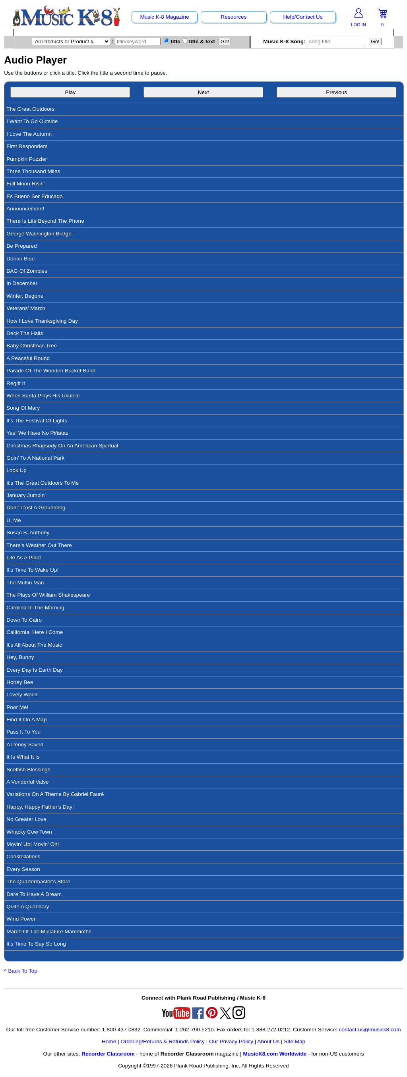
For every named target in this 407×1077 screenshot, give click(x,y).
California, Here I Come (34, 632)
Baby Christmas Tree (31, 346)
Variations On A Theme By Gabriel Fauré (55, 794)
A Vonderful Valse (27, 782)
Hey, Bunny (20, 657)
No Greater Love (26, 819)
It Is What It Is (22, 757)
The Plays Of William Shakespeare (48, 595)
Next (203, 92)
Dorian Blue (20, 259)
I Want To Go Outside (32, 121)
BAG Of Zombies (26, 271)
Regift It (15, 383)
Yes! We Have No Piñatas (37, 433)
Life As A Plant (23, 558)
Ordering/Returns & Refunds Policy (162, 1041)
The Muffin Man (25, 583)
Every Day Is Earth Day (34, 670)
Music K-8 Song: (315, 41)
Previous (336, 92)
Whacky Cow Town (29, 832)
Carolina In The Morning (35, 608)
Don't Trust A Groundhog (35, 508)
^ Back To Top (20, 971)
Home (109, 1041)
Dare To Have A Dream (34, 894)
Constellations (23, 856)
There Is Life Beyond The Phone (45, 221)
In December (21, 283)
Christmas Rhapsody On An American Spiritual (62, 446)
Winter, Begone (24, 296)
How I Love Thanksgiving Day (42, 321)
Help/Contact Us (302, 17)
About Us (268, 1041)
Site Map (294, 1041)
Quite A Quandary (27, 906)
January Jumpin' (26, 495)
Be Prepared (21, 246)
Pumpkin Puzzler (26, 159)
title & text (198, 41)
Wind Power (20, 919)
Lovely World (21, 694)
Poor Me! (17, 707)
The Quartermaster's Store (38, 881)
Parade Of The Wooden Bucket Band (50, 371)
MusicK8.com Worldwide (274, 1054)
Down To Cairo (24, 620)
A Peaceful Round (28, 358)
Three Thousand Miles (33, 171)
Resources (233, 17)
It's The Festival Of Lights (36, 421)
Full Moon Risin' (25, 184)
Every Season (23, 869)
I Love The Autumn (29, 134)
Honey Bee (19, 682)
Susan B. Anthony (27, 533)
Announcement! (25, 209)
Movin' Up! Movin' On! (32, 844)
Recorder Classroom (108, 1054)
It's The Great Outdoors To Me (42, 483)
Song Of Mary (23, 408)
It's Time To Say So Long (36, 944)
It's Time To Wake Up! (32, 570)
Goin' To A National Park (35, 458)
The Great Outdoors (30, 109)
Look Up (16, 470)
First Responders (27, 146)
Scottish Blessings (28, 770)
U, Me (13, 520)
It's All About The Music (34, 645)
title (172, 41)
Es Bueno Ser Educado (34, 196)
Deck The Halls (24, 333)
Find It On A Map (26, 719)
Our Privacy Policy (231, 1041)
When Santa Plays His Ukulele (42, 396)
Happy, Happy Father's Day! (40, 807)
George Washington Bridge (38, 234)
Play (70, 92)
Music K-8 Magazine (164, 17)
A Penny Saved (24, 745)
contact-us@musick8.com (370, 1030)
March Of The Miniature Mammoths (48, 931)
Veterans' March (25, 308)
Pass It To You (23, 732)
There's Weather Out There (39, 545)
